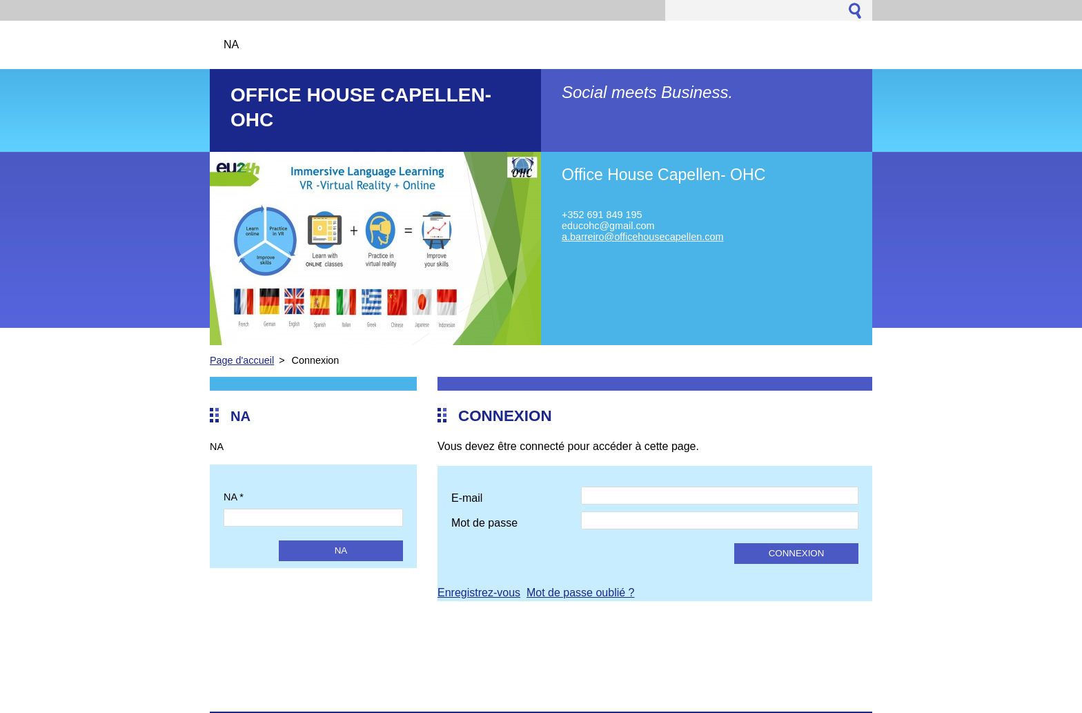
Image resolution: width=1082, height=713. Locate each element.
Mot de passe (484, 523)
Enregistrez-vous (478, 592)
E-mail (466, 498)
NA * (234, 496)
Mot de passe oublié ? (581, 592)
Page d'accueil (242, 360)
